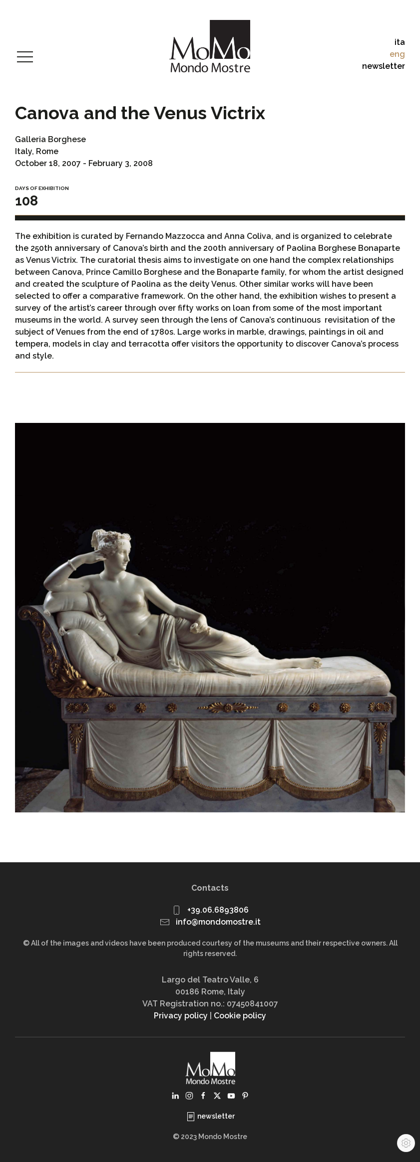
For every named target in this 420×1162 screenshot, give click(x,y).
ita (400, 42)
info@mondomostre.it (218, 922)
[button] (25, 57)
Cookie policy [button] (240, 1015)
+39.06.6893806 (218, 910)
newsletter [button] (383, 66)
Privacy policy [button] (181, 1015)
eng (397, 54)
